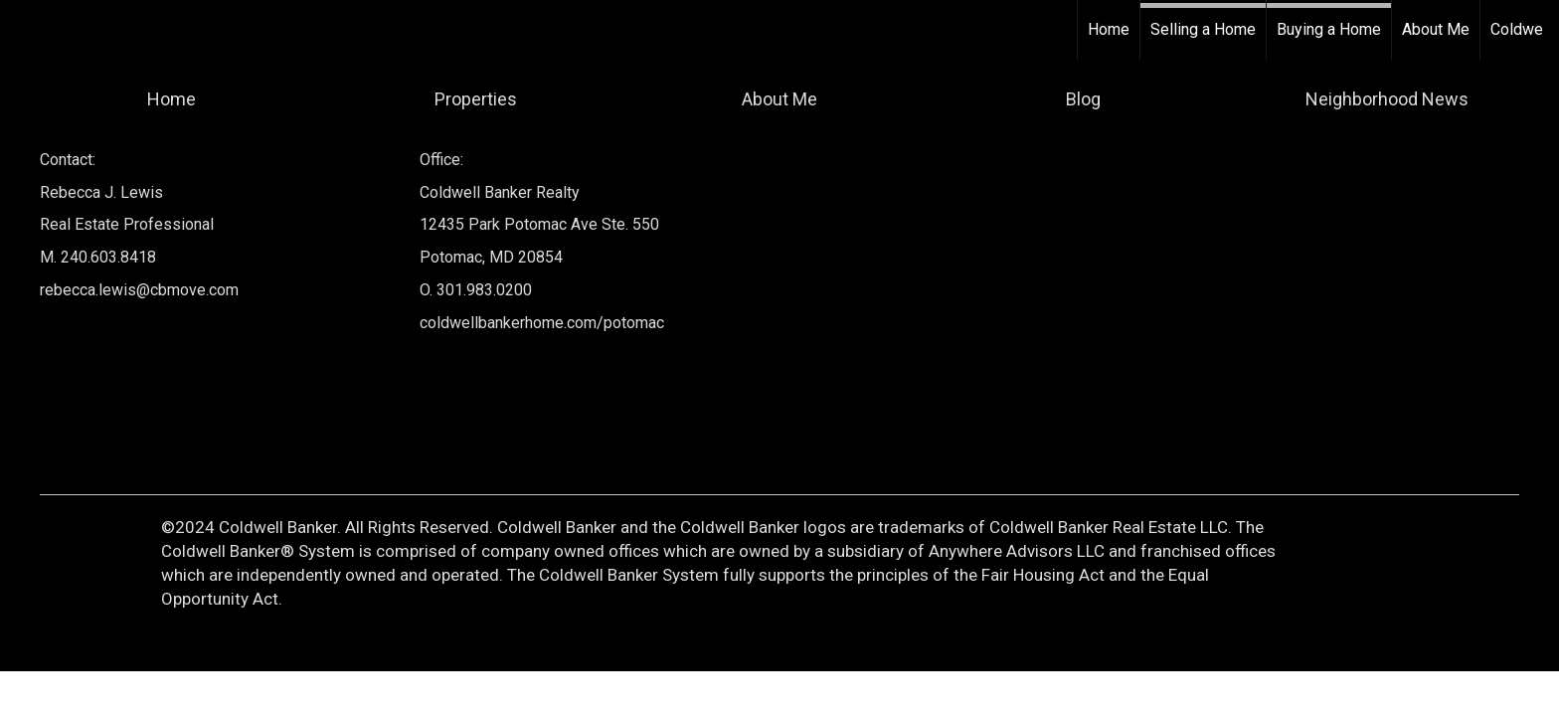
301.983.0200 (484, 289)
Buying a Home (1329, 29)
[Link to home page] (25, 30)
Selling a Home (1203, 29)
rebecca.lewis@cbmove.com (139, 289)
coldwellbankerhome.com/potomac (542, 322)
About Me (1436, 29)
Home (1108, 29)
